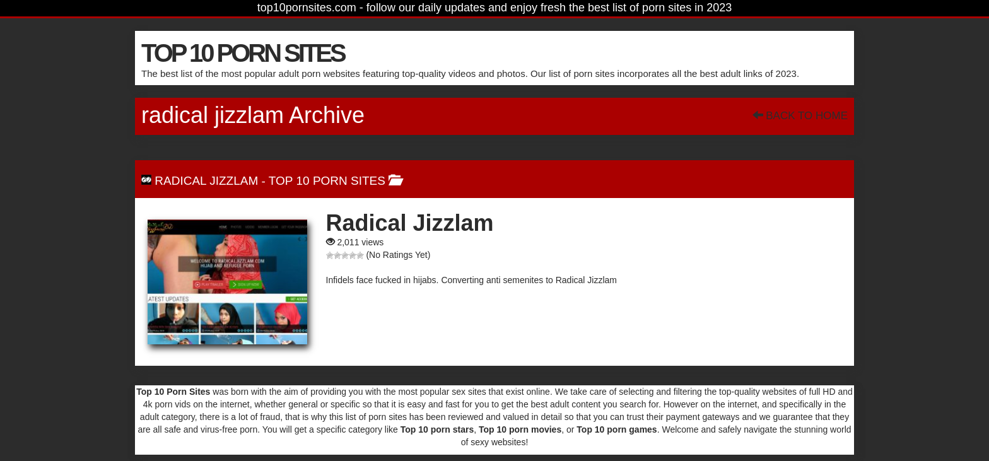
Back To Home (800, 116)
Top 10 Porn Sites (327, 180)
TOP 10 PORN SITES (242, 53)
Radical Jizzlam (206, 180)
